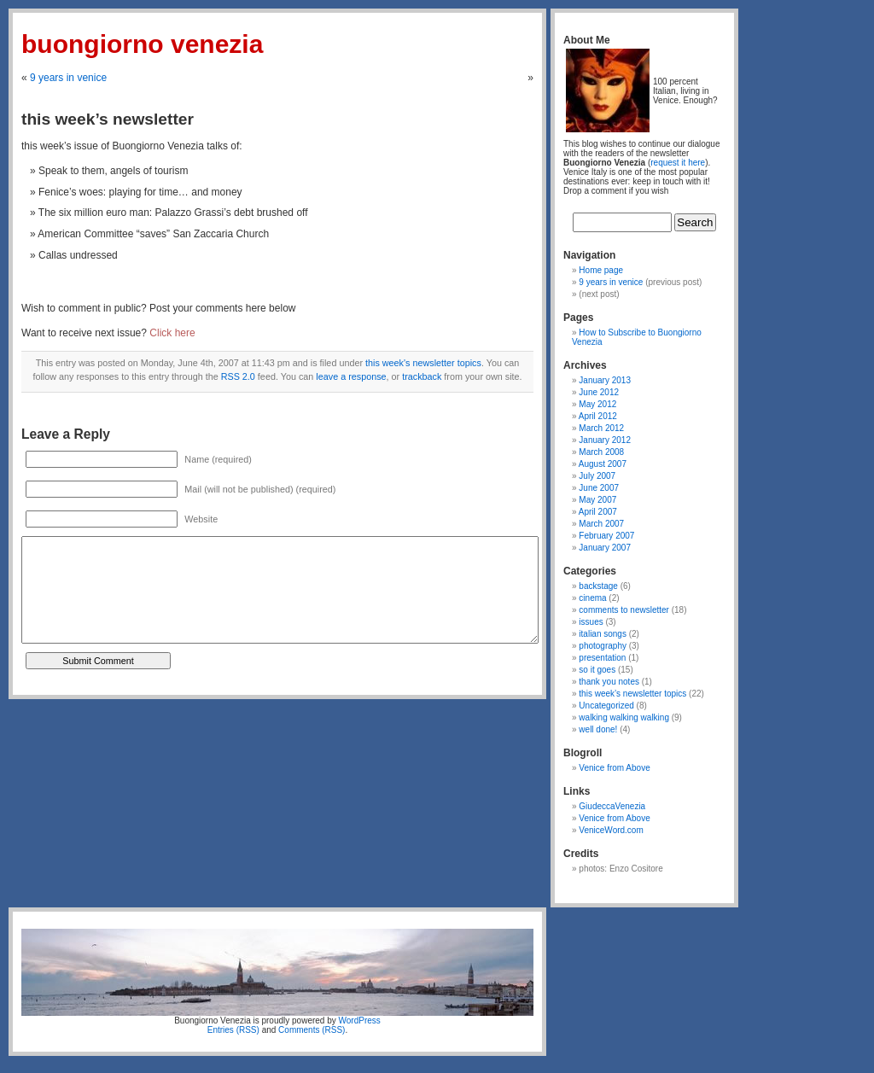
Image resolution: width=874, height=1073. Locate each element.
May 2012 (597, 404)
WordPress (360, 1020)
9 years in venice (68, 78)
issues (591, 622)
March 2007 (601, 523)
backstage (598, 586)
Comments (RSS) (311, 1030)
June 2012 (599, 392)
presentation (602, 657)
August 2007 (602, 464)
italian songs (602, 634)
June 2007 (599, 488)
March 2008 (601, 452)
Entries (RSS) (233, 1030)
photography (602, 645)
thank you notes (609, 681)
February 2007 (606, 535)
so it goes (597, 669)
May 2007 (597, 499)
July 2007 (597, 476)
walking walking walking (624, 717)
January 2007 (605, 547)
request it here (677, 162)
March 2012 (601, 428)
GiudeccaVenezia (612, 806)
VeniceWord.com (611, 830)
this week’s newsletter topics (632, 693)
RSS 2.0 (238, 376)
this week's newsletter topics (423, 363)
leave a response (351, 376)
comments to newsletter (624, 610)
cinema (592, 598)
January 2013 (605, 380)
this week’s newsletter (107, 119)
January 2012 (605, 440)
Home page (601, 270)
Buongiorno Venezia (142, 44)
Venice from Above (614, 768)
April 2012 (598, 416)
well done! (598, 729)
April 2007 (598, 511)
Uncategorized (606, 705)
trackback (421, 376)
